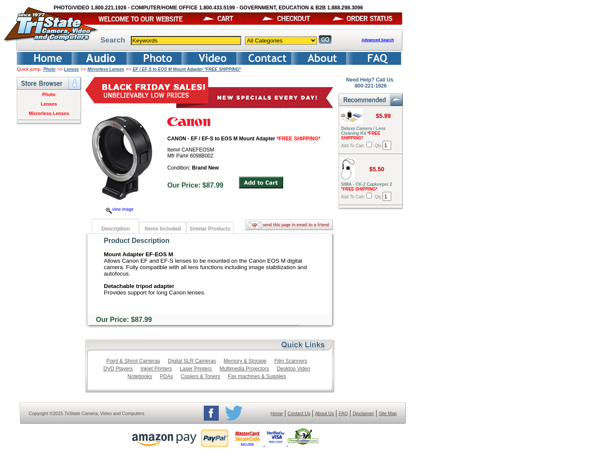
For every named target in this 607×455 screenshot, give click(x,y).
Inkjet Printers (156, 369)
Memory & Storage (244, 361)
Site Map (388, 413)
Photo (49, 69)
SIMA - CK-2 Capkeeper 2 (366, 186)
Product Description (136, 240)
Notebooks (139, 376)
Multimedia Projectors (244, 369)
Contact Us (299, 413)
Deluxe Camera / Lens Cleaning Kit (363, 133)
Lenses (71, 69)
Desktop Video (293, 369)
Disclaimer (363, 413)
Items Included (163, 229)
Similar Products (210, 229)
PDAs (166, 376)
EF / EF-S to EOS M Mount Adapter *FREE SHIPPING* (187, 69)
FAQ (342, 413)
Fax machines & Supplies (257, 376)
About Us (324, 413)
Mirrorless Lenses (106, 69)
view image (119, 209)
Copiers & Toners (200, 376)
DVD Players (118, 369)
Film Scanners (290, 361)
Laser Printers (196, 369)
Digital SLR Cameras (192, 361)
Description (115, 229)
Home (277, 413)
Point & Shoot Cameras (133, 361)
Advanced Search (378, 40)
